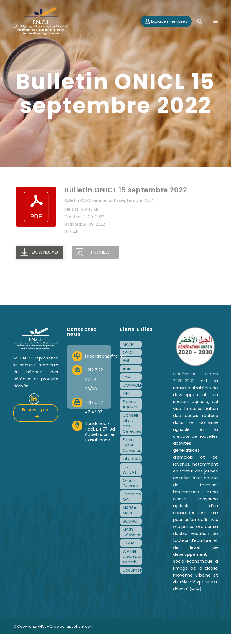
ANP (127, 360)
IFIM (126, 393)
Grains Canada (131, 483)
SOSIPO (130, 521)
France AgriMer (130, 404)
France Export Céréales (132, 445)
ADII (126, 369)
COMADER (132, 385)
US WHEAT (130, 469)
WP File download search (132, 556)
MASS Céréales (132, 532)
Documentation (132, 570)
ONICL (128, 352)
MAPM (128, 344)
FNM (127, 377)
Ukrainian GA (132, 496)
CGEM (128, 543)
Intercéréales (132, 458)
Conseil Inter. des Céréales (132, 423)
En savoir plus (35, 412)
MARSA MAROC (130, 510)
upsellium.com (80, 626)
